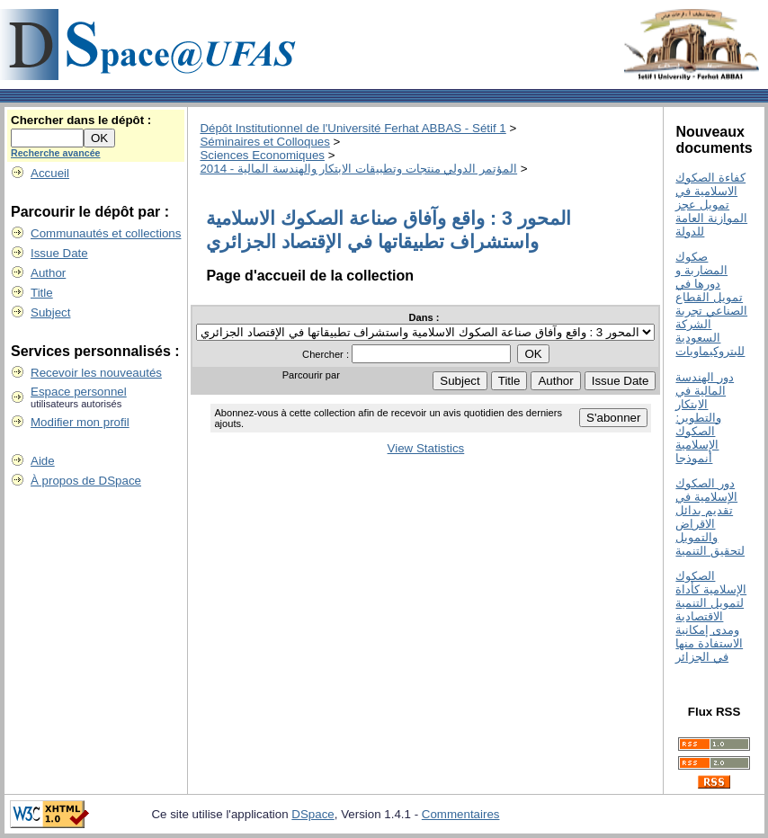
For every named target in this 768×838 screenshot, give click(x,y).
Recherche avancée (56, 152)
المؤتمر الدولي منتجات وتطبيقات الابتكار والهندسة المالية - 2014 (358, 168)
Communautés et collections (106, 233)
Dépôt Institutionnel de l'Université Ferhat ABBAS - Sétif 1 (352, 128)
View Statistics (426, 448)
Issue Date (59, 253)
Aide (43, 461)
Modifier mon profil (80, 422)
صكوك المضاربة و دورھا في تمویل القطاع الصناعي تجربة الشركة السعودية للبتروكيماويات (711, 304)
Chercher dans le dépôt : (81, 120)
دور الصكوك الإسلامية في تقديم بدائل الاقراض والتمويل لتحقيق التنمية (710, 517)
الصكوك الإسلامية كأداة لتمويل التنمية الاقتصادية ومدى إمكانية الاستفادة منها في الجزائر (710, 616)
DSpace (312, 814)
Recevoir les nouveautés (96, 372)
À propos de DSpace (86, 480)
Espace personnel (79, 391)
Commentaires (461, 814)
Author (48, 273)
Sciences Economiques (262, 155)
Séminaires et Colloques (264, 141)
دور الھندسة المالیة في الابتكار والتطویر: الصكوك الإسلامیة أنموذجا (704, 417)
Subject (50, 312)
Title (42, 292)
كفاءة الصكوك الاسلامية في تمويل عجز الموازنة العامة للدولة (711, 204)
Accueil (50, 173)
